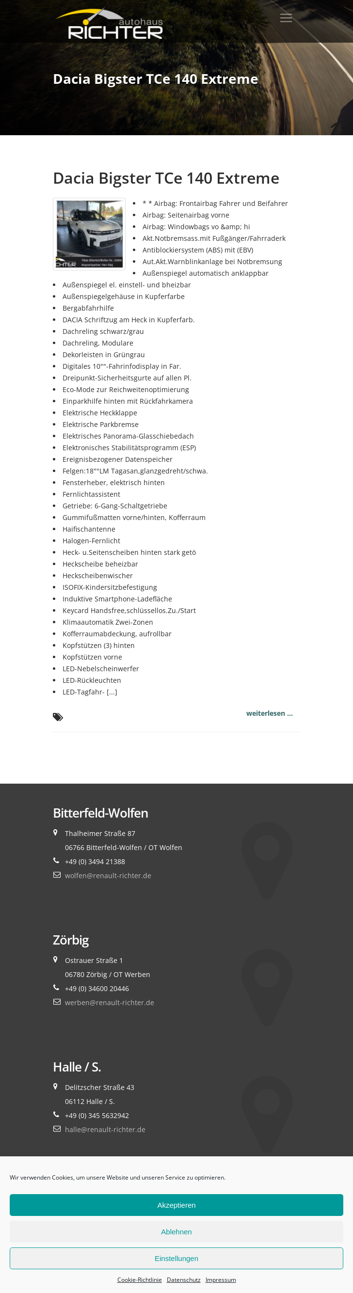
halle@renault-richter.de (105, 1129)
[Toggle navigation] (286, 18)
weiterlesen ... (269, 713)
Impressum (221, 1280)
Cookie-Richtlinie (139, 1280)
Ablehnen (176, 1232)
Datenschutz (184, 1280)
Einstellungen (176, 1258)
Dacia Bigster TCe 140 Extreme (166, 177)
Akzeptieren (176, 1205)
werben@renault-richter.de (109, 1002)
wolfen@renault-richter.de (108, 875)
